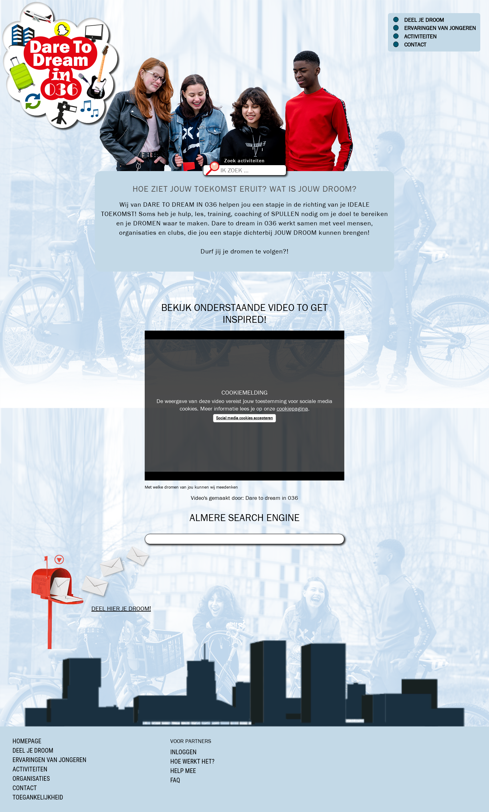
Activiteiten (420, 36)
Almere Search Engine (245, 517)
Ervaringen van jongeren (440, 28)
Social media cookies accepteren (244, 418)
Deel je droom (424, 20)
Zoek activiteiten (244, 160)
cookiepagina (292, 409)
